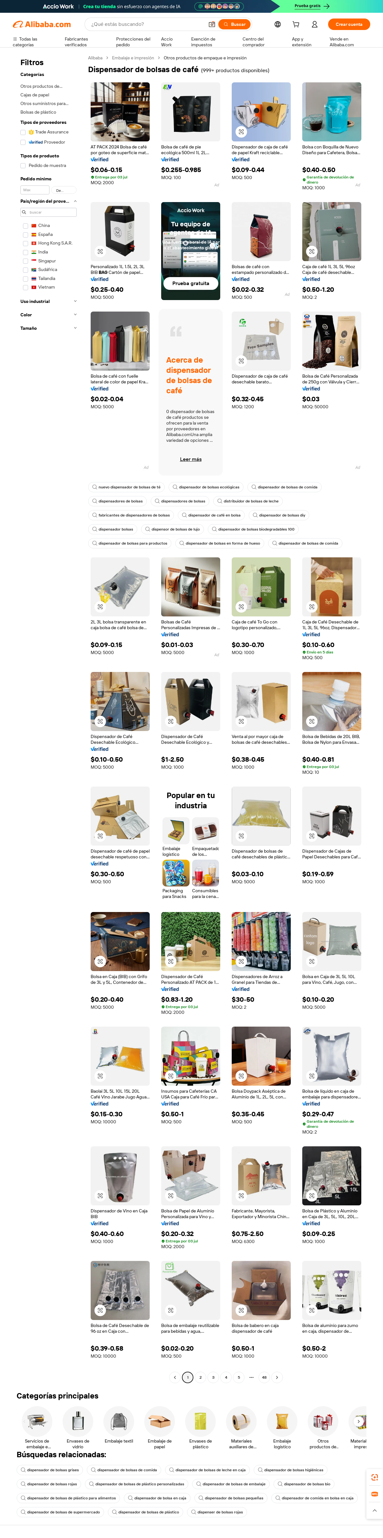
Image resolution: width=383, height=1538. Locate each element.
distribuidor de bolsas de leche (248, 501)
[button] (212, 24)
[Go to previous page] (175, 1377)
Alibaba (95, 57)
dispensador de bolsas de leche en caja (207, 1470)
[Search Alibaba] (147, 24)
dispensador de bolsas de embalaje (231, 1484)
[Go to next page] (277, 1377)
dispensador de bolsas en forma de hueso (219, 543)
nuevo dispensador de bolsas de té (126, 487)
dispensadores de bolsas (117, 501)
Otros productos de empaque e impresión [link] (205, 57)
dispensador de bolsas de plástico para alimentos (68, 1498)
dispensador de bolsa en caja (157, 1498)
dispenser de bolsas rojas (217, 1512)
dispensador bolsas (112, 529)
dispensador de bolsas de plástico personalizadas (136, 1484)
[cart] (297, 25)
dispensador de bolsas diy (279, 515)
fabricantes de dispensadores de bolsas (131, 515)
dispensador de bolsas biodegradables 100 (253, 529)
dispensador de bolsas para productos (129, 543)
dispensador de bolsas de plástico (145, 1512)
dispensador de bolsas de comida (285, 487)
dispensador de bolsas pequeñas (231, 1498)
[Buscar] (234, 24)
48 (264, 1377)
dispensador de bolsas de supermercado (60, 1512)
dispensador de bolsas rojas (49, 1484)
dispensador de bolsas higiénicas (290, 1470)
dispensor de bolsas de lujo (172, 529)
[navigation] (48, 718)
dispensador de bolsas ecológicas (206, 487)
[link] (374, 1477)
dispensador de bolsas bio (304, 1484)
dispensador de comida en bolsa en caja (314, 1498)
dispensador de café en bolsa (211, 515)
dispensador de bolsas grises (50, 1470)
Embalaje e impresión (133, 57)
